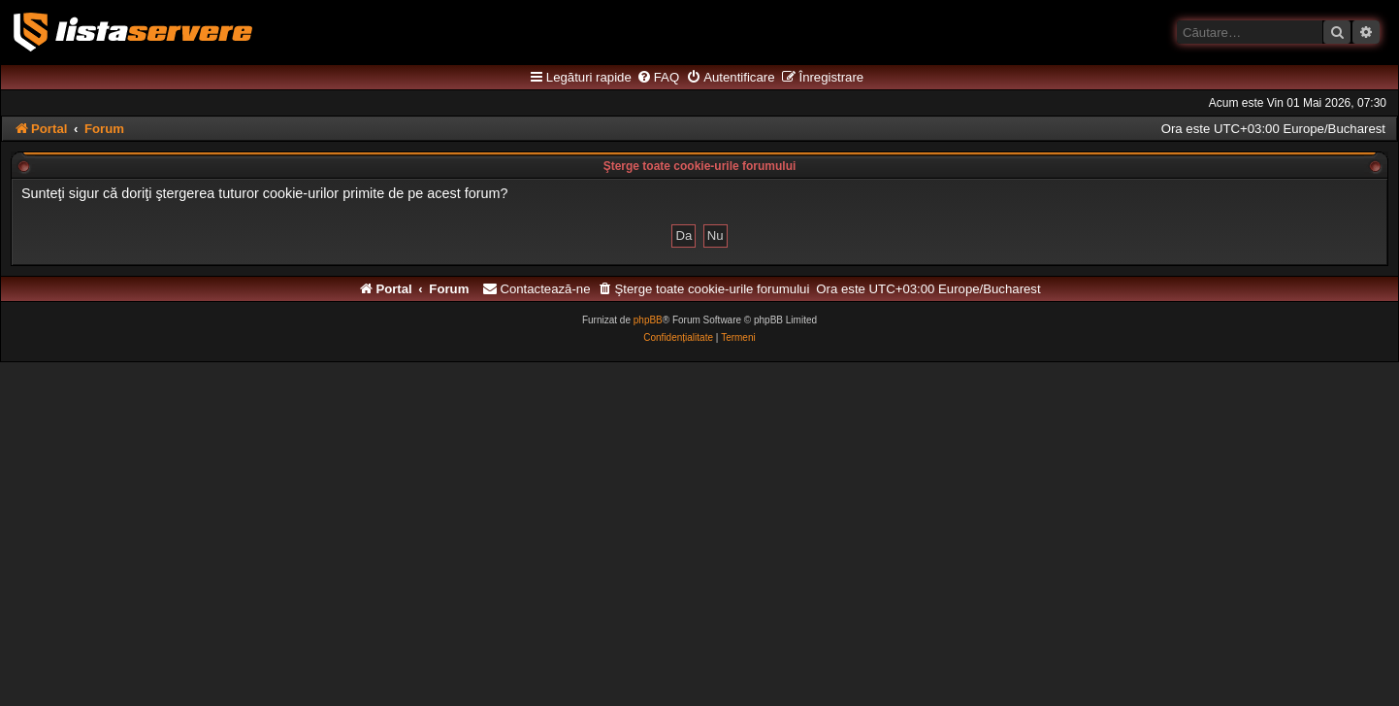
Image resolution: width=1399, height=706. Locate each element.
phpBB (648, 320)
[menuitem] (657, 77)
